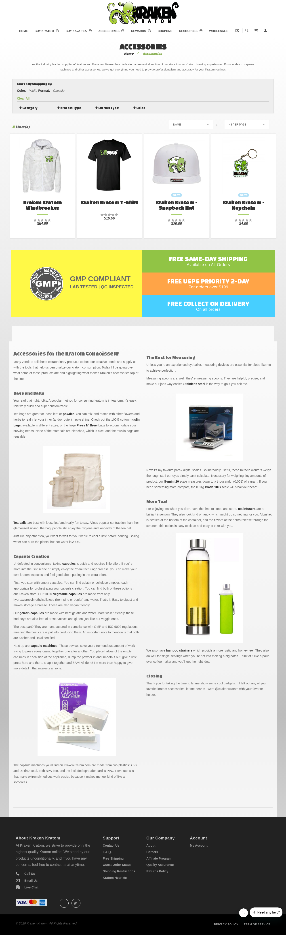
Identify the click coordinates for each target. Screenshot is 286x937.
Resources (190, 31)
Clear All (23, 98)
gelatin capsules (31, 613)
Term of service (257, 924)
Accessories (111, 31)
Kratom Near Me (115, 877)
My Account (199, 845)
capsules (69, 563)
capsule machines (43, 645)
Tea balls (20, 522)
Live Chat (31, 887)
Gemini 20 (171, 481)
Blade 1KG (213, 487)
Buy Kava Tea (79, 31)
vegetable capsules (67, 594)
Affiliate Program (159, 858)
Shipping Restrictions (119, 871)
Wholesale (218, 31)
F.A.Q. (107, 852)
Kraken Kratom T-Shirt (109, 202)
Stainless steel (194, 384)
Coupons (165, 31)
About (150, 845)
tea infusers (247, 509)
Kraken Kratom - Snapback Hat (177, 205)
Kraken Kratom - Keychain (244, 205)
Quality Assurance (160, 864)
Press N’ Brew (87, 425)
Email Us (31, 880)
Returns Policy (157, 871)
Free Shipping (113, 858)
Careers (152, 852)
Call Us (29, 873)
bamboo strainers (179, 650)
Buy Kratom (47, 31)
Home (23, 31)
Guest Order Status (117, 864)
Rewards (141, 31)
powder (68, 414)
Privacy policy (226, 924)
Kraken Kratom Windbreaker (42, 205)
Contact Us (111, 845)
